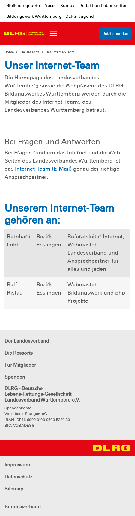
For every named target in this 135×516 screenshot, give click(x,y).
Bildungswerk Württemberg (34, 16)
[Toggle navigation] (53, 33)
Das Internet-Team (60, 52)
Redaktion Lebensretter (103, 5)
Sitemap (13, 489)
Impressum (17, 465)
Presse (50, 5)
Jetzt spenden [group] (115, 33)
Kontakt (68, 5)
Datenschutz (18, 477)
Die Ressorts (30, 52)
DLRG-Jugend (79, 16)
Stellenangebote (23, 5)
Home (9, 52)
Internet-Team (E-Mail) (43, 169)
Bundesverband (22, 507)
